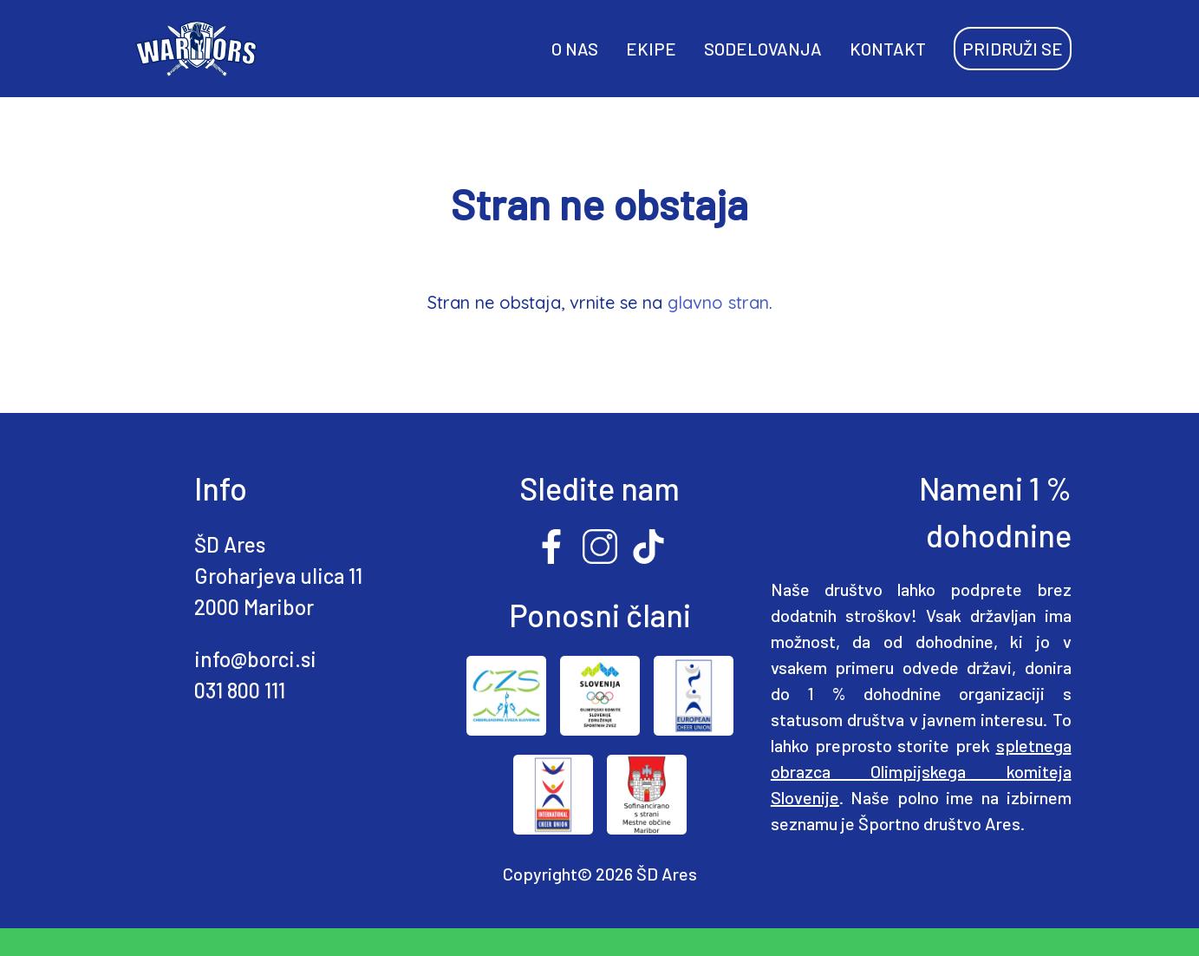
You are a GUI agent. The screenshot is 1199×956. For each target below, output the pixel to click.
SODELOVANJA (763, 48)
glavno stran (718, 302)
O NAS (574, 48)
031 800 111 (239, 690)
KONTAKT (888, 48)
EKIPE (651, 48)
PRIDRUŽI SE (1012, 48)
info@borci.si (255, 658)
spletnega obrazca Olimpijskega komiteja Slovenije (921, 771)
